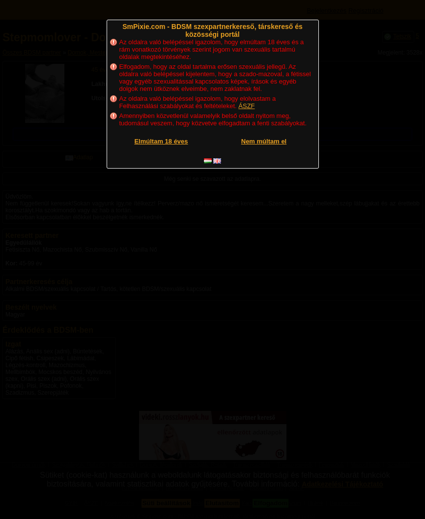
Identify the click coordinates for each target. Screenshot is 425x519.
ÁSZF (246, 106)
